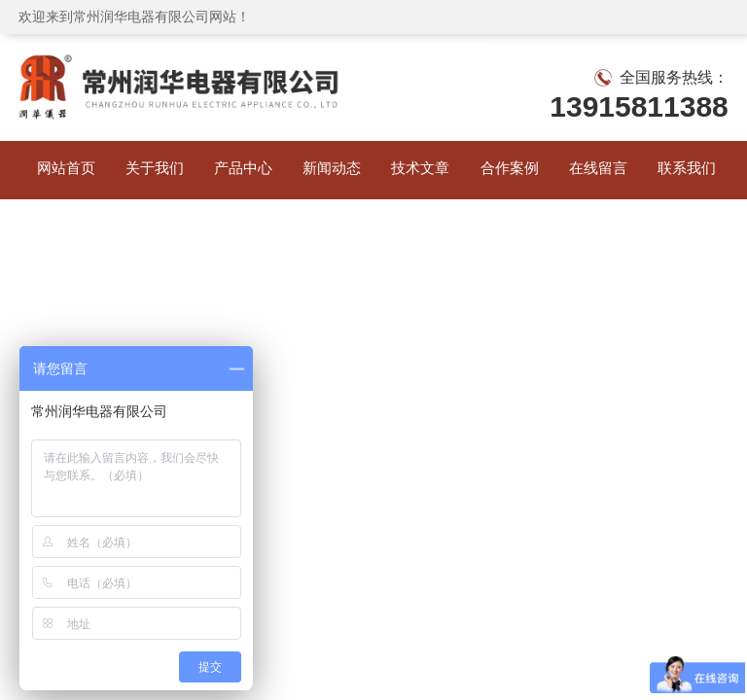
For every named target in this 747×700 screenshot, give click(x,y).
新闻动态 (329, 169)
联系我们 (684, 169)
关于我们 (152, 169)
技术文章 (418, 169)
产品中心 (240, 169)
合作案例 (507, 169)
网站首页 (63, 169)
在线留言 (595, 169)
